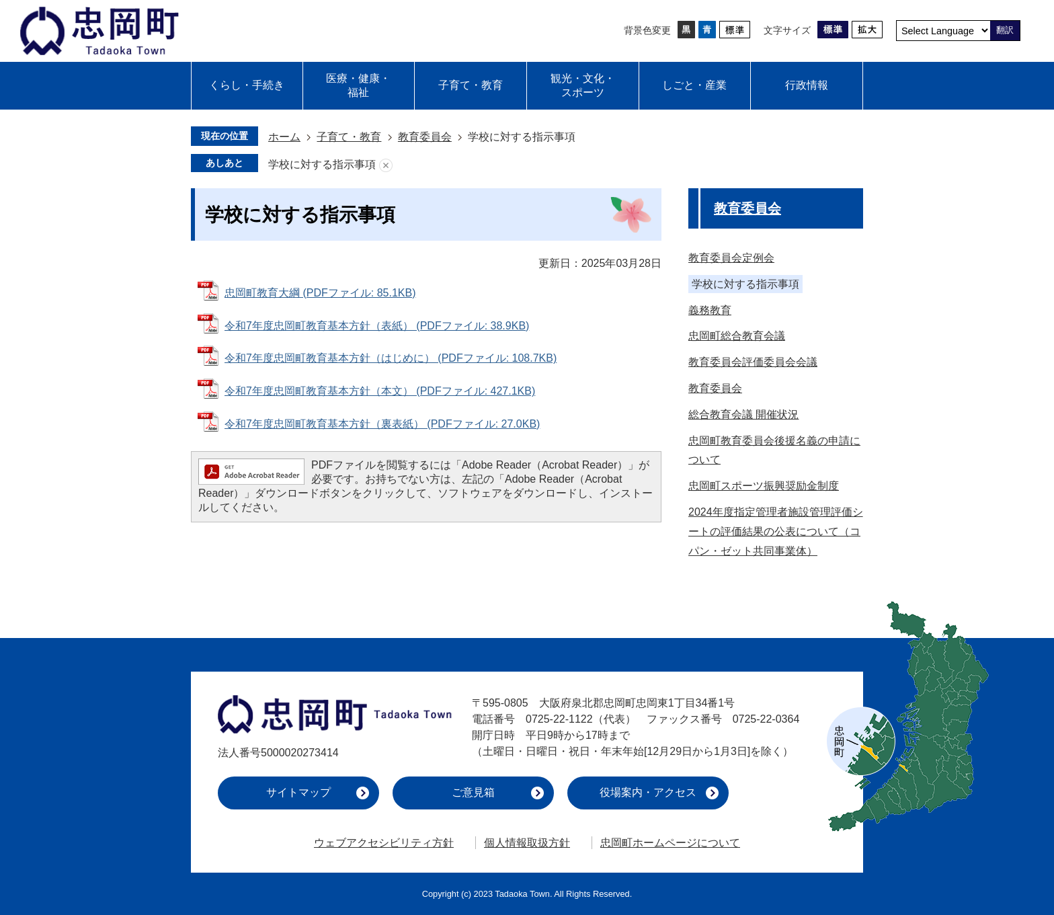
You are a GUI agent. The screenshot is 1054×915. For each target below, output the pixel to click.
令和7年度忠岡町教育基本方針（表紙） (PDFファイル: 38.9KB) (377, 325)
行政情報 (806, 85)
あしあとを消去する (386, 165)
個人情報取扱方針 (527, 842)
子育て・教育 (470, 85)
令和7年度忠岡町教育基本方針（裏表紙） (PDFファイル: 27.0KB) (382, 424)
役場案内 (648, 792)
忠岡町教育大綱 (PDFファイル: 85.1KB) (320, 293)
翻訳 (1005, 30)
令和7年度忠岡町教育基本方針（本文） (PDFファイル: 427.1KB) (380, 391)
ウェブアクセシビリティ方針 (384, 842)
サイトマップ (298, 792)
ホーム (284, 137)
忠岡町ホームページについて (670, 842)
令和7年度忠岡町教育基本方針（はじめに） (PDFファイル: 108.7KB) (391, 358)
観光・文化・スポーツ (583, 85)
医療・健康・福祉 (358, 85)
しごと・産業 (694, 85)
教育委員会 (425, 137)
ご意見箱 (473, 792)
